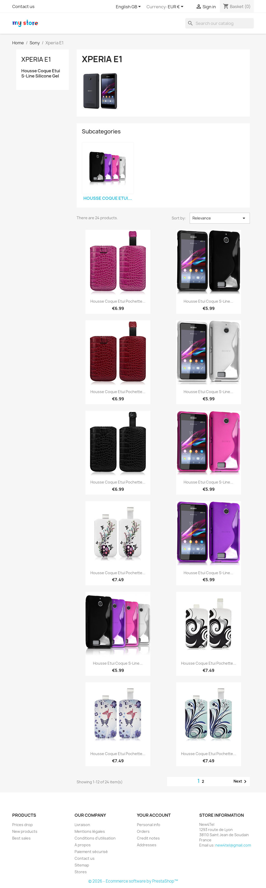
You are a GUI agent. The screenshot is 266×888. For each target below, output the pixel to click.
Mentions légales (90, 831)
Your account (154, 815)
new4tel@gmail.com (233, 845)
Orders (143, 831)
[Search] (219, 23)
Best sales (21, 838)
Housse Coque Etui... (107, 198)
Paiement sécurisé (91, 851)
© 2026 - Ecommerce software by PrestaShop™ (133, 881)
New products (24, 831)
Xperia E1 (36, 59)
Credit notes (148, 838)
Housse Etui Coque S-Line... (208, 301)
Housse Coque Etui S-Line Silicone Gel (40, 73)
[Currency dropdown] (176, 7)
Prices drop (22, 824)
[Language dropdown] (129, 7)
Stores (81, 871)
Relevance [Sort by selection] (219, 218)
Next (241, 781)
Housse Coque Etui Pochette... (117, 301)
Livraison (82, 824)
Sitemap (82, 865)
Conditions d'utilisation (95, 838)
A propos (83, 844)
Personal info (148, 824)
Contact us (23, 6)
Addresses (146, 844)
